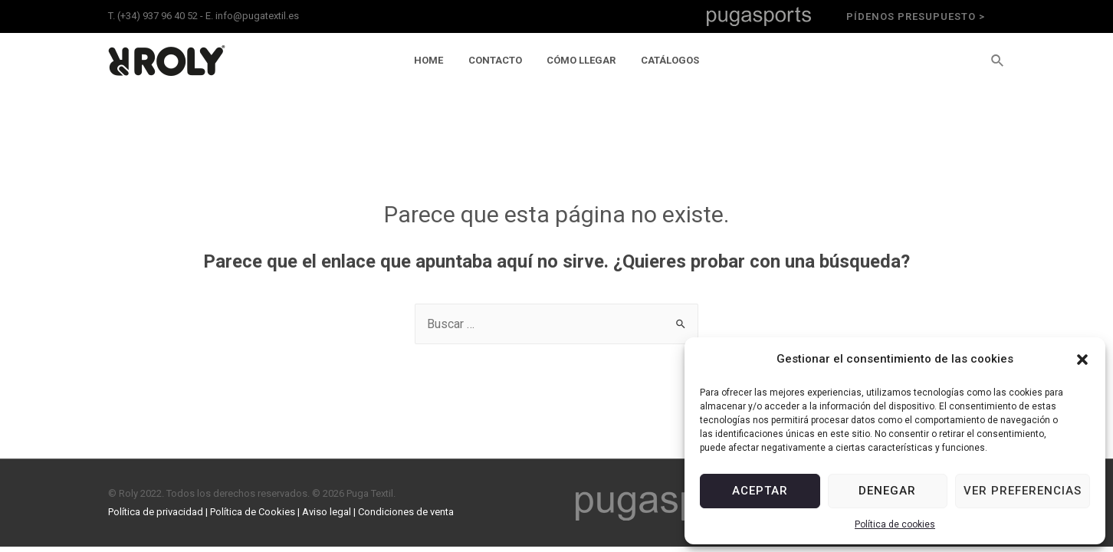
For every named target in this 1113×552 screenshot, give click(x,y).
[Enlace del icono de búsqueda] (998, 61)
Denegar (887, 491)
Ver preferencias (1023, 491)
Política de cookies (895, 524)
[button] (1082, 359)
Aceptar (760, 491)
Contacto (497, 60)
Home (436, 60)
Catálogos (662, 60)
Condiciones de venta (406, 512)
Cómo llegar (578, 60)
